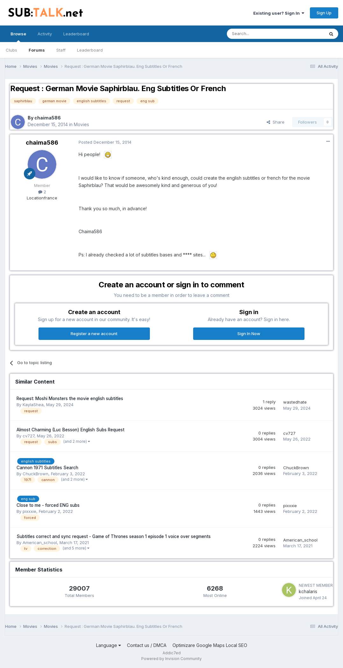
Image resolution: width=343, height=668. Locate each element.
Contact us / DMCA (146, 645)
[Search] (259, 34)
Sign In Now (248, 333)
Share (275, 122)
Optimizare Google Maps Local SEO (209, 645)
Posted (105, 142)
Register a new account (94, 333)
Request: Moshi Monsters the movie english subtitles (70, 398)
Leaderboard (90, 50)
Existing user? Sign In (278, 13)
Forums (37, 50)
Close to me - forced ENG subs (48, 505)
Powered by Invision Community (171, 658)
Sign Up (324, 12)
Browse (18, 36)
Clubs (11, 50)
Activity (45, 33)
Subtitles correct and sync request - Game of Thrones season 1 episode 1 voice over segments (114, 536)
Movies (81, 124)
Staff (61, 50)
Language (108, 645)
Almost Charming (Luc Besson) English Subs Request (70, 429)
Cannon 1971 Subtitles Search (47, 467)
